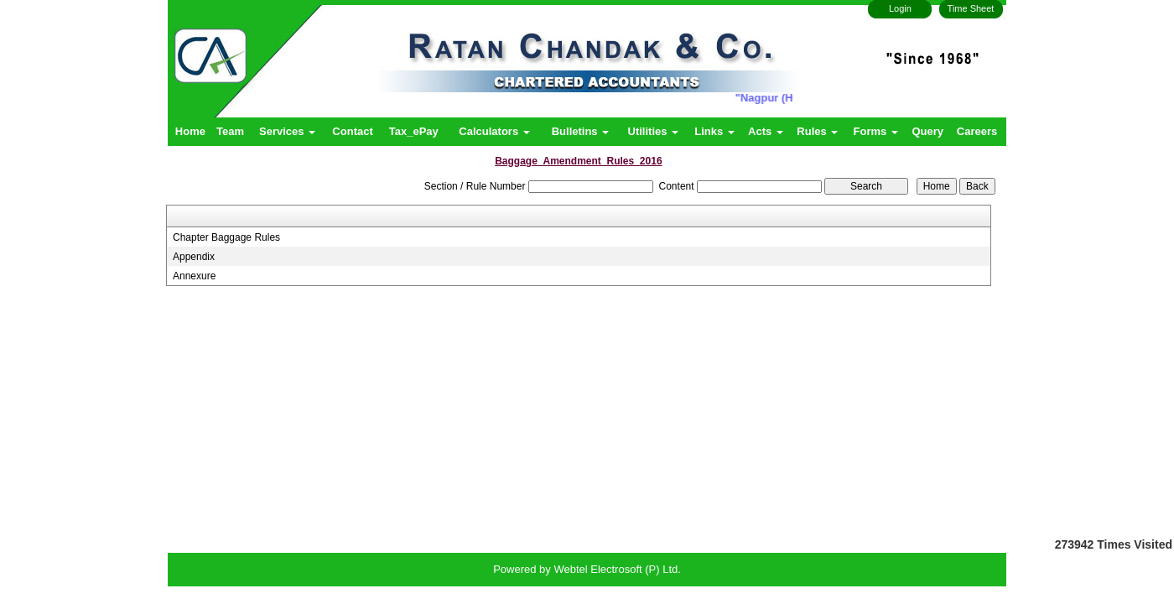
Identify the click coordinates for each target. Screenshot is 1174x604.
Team (230, 131)
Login (900, 8)
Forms (876, 131)
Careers (977, 131)
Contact (352, 131)
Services (287, 131)
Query (927, 131)
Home (190, 131)
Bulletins (581, 131)
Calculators (494, 131)
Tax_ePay (414, 131)
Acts (765, 131)
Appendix (194, 257)
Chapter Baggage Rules (226, 237)
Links (714, 131)
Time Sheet (971, 8)
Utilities (653, 131)
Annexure (194, 276)
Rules (817, 131)
